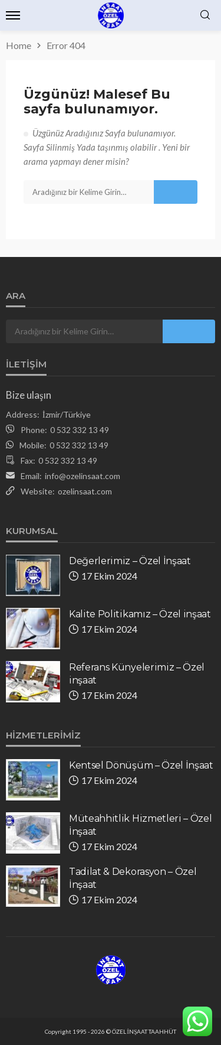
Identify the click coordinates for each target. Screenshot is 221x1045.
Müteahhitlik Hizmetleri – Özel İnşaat (140, 825)
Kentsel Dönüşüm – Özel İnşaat (141, 765)
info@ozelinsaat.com (82, 476)
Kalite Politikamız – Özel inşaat (140, 614)
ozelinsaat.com (85, 491)
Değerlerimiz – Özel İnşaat (130, 561)
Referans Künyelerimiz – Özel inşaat (136, 674)
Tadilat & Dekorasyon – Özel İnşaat (132, 878)
